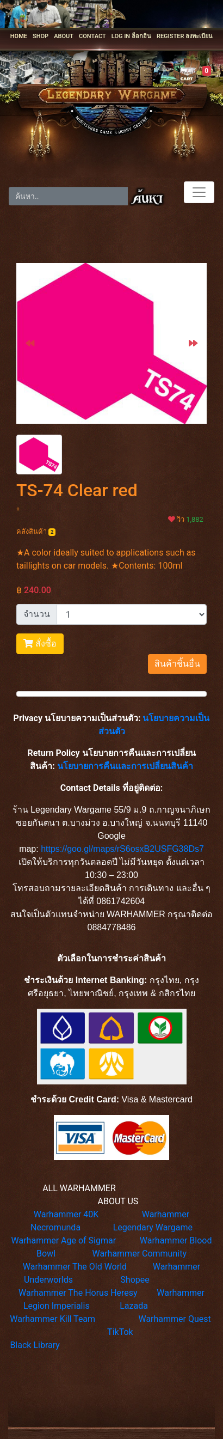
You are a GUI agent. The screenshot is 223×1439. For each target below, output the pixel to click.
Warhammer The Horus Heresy (78, 1293)
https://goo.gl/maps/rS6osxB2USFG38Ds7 (122, 848)
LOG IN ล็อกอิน (131, 36)
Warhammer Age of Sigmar (63, 1240)
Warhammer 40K (66, 1214)
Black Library (34, 1345)
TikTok (120, 1332)
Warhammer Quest (174, 1319)
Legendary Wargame (153, 1227)
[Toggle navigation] (199, 192)
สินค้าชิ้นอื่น (177, 663)
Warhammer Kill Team (52, 1319)
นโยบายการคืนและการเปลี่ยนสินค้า (125, 766)
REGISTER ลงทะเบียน (185, 36)
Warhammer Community (139, 1253)
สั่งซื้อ (40, 643)
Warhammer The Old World (75, 1266)
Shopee (134, 1280)
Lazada (134, 1306)
